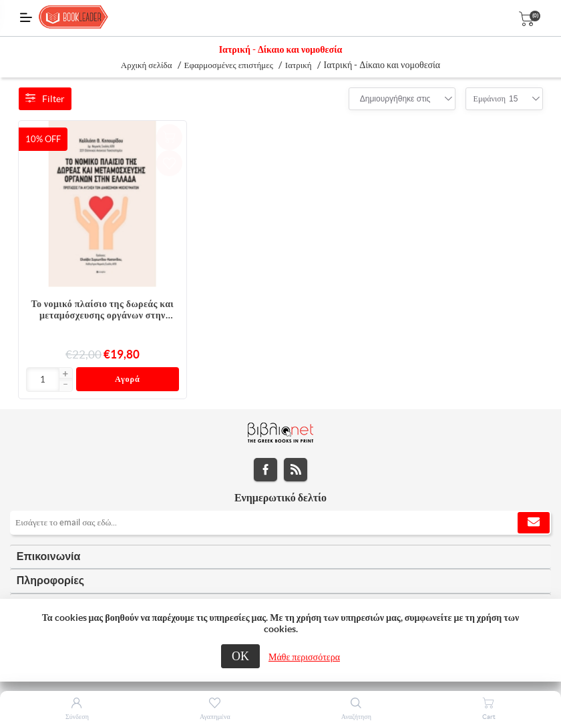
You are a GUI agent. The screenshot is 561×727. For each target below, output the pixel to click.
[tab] (280, 559)
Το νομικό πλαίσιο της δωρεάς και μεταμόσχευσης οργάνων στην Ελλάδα (102, 309)
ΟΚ (240, 656)
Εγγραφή (534, 524)
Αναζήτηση (356, 716)
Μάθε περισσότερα (304, 657)
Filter (45, 98)
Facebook (265, 471)
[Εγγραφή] (280, 525)
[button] (65, 374)
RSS (295, 471)
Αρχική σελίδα (146, 65)
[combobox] (395, 98)
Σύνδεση (77, 716)
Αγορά (127, 380)
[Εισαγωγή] (43, 379)
